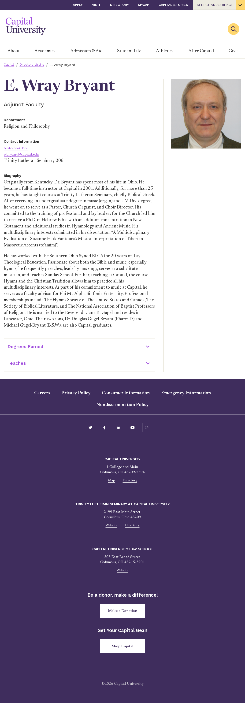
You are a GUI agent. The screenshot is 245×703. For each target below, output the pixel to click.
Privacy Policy (76, 393)
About (13, 51)
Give (233, 51)
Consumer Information (126, 393)
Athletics (165, 51)
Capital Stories (173, 5)
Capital (10, 65)
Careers (42, 393)
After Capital (201, 51)
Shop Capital (122, 649)
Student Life (129, 51)
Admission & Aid (86, 51)
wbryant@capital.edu (24, 154)
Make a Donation (122, 613)
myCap (143, 5)
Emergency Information (186, 393)
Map (111, 481)
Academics (45, 51)
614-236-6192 (18, 148)
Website (111, 526)
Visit (96, 5)
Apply (78, 5)
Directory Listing (35, 65)
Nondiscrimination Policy (123, 404)
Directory (119, 5)
